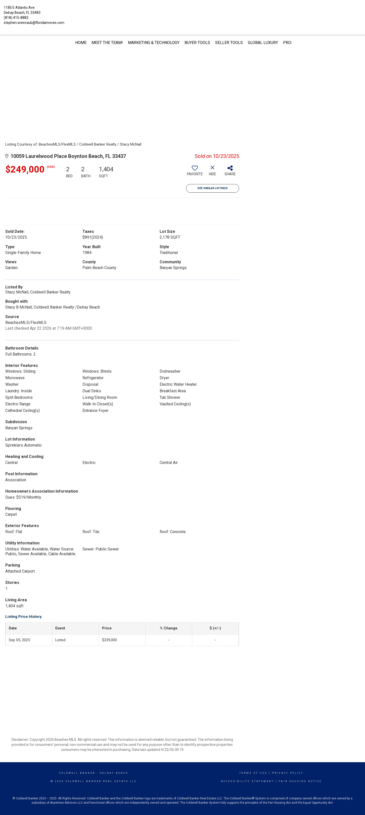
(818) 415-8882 (16, 18)
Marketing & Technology (153, 42)
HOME (80, 42)
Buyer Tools (197, 42)
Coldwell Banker (77, 773)
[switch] (195, 172)
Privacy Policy (287, 773)
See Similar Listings (212, 188)
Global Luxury (263, 42)
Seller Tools (229, 42)
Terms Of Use (253, 773)
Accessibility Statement (247, 781)
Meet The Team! (107, 42)
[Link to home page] (182, 11)
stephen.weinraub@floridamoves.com (34, 23)
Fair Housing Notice (300, 781)
